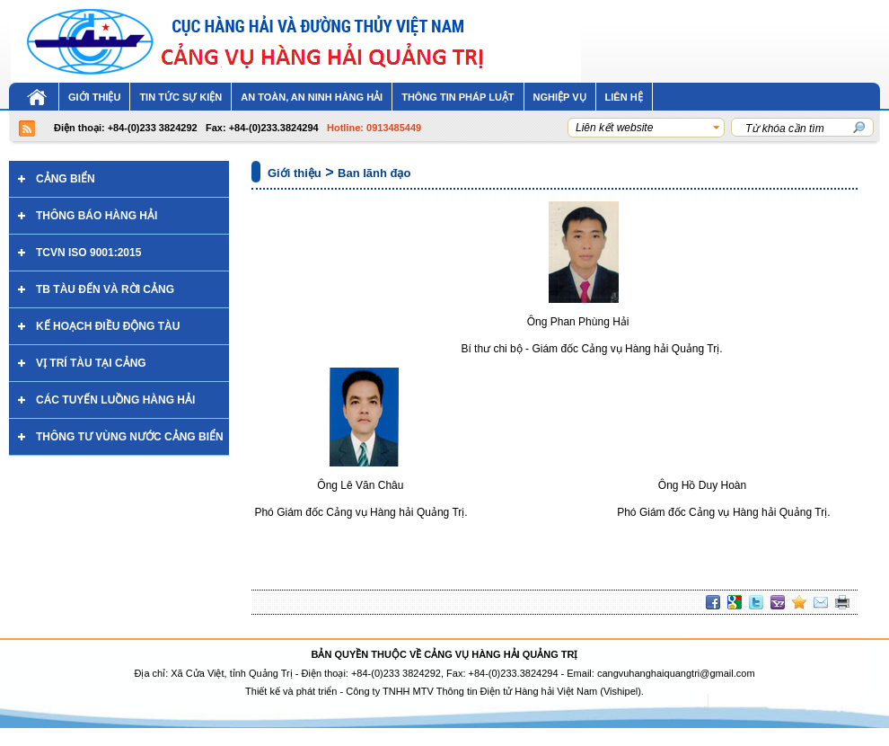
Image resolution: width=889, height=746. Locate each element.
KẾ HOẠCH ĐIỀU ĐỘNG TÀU (108, 326)
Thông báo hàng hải (96, 215)
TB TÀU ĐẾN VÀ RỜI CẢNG (105, 289)
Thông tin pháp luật (457, 97)
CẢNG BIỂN (65, 179)
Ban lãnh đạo (374, 173)
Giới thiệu (94, 97)
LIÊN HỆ (624, 97)
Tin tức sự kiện (180, 97)
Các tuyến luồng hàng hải (115, 400)
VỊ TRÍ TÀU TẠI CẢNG (91, 363)
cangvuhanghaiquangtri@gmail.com (676, 673)
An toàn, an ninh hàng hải (312, 97)
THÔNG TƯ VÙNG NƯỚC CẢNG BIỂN (130, 437)
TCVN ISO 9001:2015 (88, 252)
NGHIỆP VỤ (559, 97)
